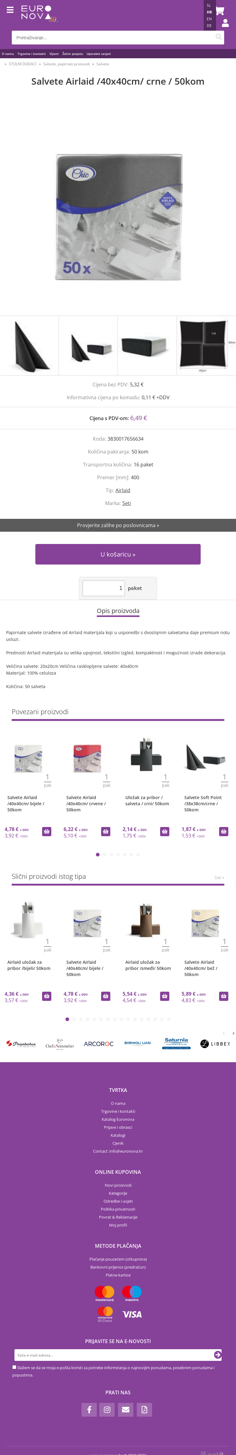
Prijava (222, 29)
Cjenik (118, 1143)
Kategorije (118, 1193)
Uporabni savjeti (99, 54)
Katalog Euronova (118, 1119)
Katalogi (118, 1135)
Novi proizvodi (118, 1185)
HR (209, 12)
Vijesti (54, 54)
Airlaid (123, 490)
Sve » (219, 877)
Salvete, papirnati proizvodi (66, 64)
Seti (126, 503)
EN (209, 18)
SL (209, 5)
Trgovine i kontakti (32, 54)
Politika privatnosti (118, 1209)
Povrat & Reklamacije (118, 1217)
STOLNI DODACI (23, 64)
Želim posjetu (72, 54)
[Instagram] (107, 1410)
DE (209, 25)
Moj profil (118, 1225)
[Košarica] (218, 10)
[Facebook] (89, 1410)
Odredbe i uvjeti (118, 1201)
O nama (8, 54)
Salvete (102, 64)
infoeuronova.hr (126, 1151)
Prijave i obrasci (118, 1127)
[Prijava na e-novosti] (218, 1355)
